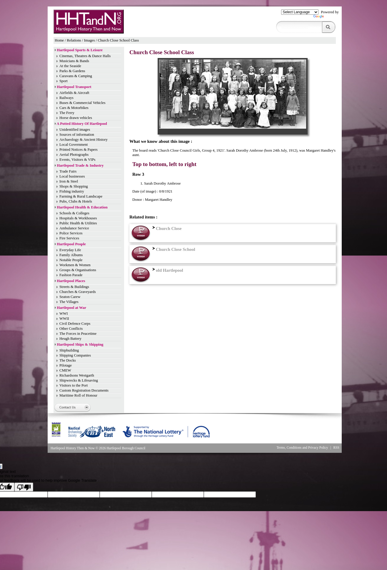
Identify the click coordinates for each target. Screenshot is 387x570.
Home (59, 40)
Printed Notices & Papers (78, 150)
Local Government (73, 144)
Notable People (71, 260)
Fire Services (69, 238)
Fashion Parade (71, 275)
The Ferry (66, 113)
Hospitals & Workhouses (78, 218)
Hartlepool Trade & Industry (80, 165)
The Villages (69, 302)
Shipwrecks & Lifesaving (78, 380)
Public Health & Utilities (78, 223)
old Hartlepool (167, 270)
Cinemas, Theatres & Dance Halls (85, 56)
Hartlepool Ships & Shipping (80, 344)
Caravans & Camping (75, 76)
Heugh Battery (70, 339)
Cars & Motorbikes (74, 108)
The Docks (67, 360)
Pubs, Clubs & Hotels (75, 201)
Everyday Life (70, 250)
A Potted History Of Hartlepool (82, 124)
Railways (66, 98)
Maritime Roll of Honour (78, 395)
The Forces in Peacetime (77, 334)
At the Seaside (70, 66)
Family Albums (71, 255)
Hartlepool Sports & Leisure (80, 50)
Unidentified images (74, 129)
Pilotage (65, 365)
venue (141, 235)
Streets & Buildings (74, 287)
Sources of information (76, 134)
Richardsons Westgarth (76, 375)
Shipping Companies (75, 355)
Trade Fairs (67, 171)
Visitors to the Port (73, 385)
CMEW (65, 370)
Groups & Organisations (77, 270)
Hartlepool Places (71, 281)
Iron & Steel (68, 181)
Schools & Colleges (74, 213)
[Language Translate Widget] (299, 12)
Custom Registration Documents (84, 390)
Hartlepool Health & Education (82, 207)
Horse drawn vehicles (75, 118)
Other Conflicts (71, 329)
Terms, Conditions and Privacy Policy (302, 447)
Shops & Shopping (73, 186)
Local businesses (72, 176)
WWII (64, 319)
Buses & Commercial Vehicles (82, 103)
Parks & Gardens (72, 71)
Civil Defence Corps (74, 324)
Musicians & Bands (74, 61)
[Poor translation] (23, 487)
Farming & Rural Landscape (80, 196)
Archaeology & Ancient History (83, 139)
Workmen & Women (75, 265)
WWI (63, 313)
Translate (326, 18)
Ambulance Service (74, 228)
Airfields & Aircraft (74, 93)
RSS (336, 447)
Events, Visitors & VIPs (77, 160)
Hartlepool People (71, 244)
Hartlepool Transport (74, 87)
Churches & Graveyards (77, 292)
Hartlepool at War (71, 308)
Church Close (166, 228)
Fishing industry (71, 191)
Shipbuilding (69, 350)
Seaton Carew (69, 297)
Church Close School (173, 249)
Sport (63, 81)
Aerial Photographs (74, 155)
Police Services (71, 233)
